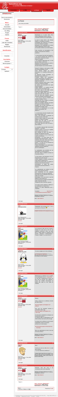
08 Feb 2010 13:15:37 (22, 226)
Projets (7, 32)
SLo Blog (7, 30)
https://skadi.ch (40, 198)
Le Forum (36, 10)
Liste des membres (7, 42)
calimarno (20, 250)
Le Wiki (25, 10)
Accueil (7, 24)
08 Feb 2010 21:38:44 (22, 273)
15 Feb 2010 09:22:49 (22, 295)
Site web (20, 43)
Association (7, 26)
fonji (19, 205)
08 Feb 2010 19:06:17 (22, 248)
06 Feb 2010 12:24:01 (22, 203)
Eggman (20, 345)
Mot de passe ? (7, 63)
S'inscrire (7, 61)
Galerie (7, 34)
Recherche (7, 46)
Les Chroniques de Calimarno (41, 254)
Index (7, 40)
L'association (13, 10)
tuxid (19, 228)
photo (48, 347)
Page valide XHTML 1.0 (51, 395)
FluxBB (51, 388)
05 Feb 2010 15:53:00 (22, 32)
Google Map (49, 277)
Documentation (7, 28)
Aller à (24, 389)
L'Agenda (48, 10)
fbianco (20, 34)
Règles (7, 44)
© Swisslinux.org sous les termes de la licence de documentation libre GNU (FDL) (30, 395)
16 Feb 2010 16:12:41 (22, 365)
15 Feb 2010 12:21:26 (22, 342)
